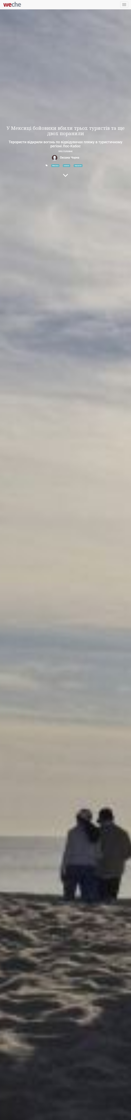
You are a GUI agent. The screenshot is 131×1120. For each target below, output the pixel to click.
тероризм (78, 165)
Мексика (55, 165)
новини (66, 165)
